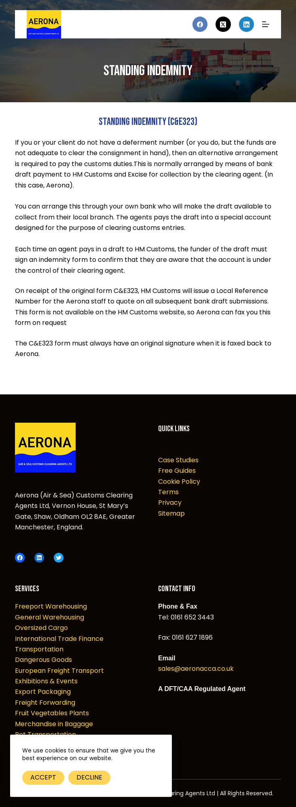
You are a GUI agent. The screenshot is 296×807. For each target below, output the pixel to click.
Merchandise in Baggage (54, 724)
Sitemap (171, 513)
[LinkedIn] (246, 24)
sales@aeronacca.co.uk (196, 668)
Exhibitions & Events (46, 681)
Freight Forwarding (45, 702)
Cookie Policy (179, 481)
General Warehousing (49, 617)
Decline (89, 777)
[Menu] (265, 24)
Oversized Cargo (41, 627)
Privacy (170, 502)
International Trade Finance (59, 638)
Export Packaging (43, 691)
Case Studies (178, 460)
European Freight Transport (59, 670)
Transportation (39, 649)
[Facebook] (200, 24)
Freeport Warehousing (51, 606)
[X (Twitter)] (223, 24)
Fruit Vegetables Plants (52, 713)
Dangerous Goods (43, 659)
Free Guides (177, 470)
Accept (43, 777)
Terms (168, 492)
